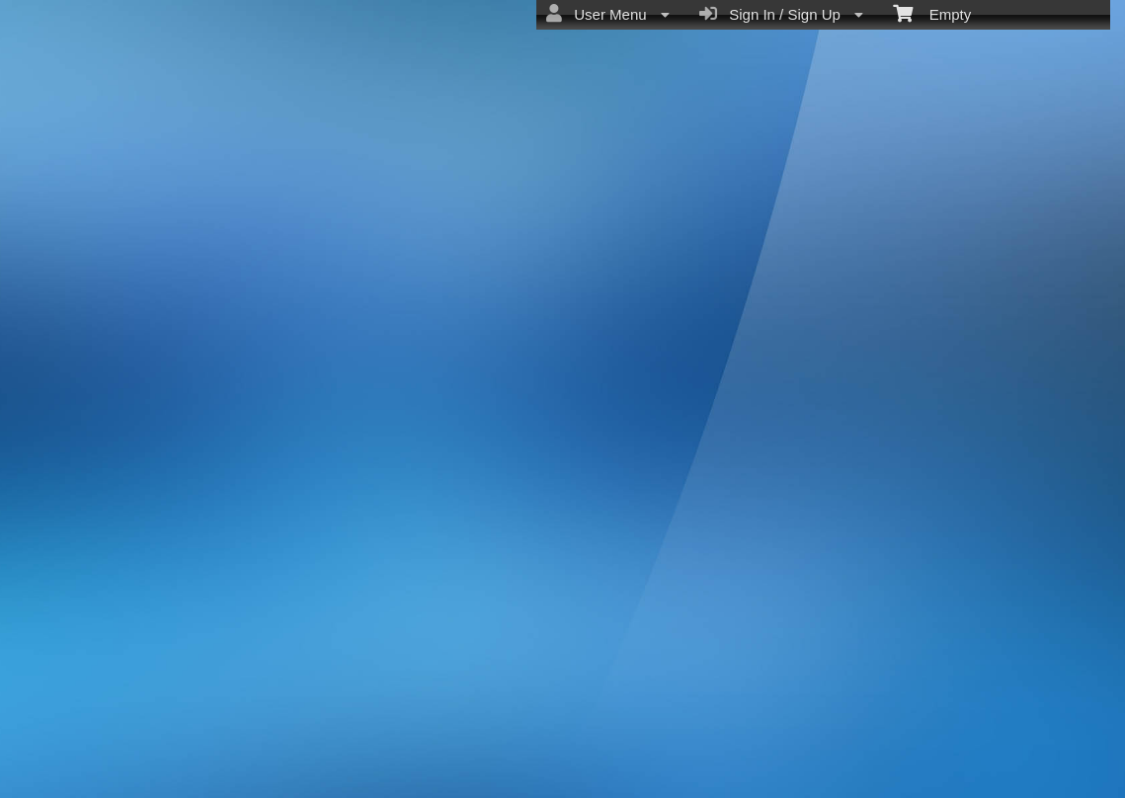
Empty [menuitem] (932, 13)
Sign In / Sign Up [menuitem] (781, 14)
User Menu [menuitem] (608, 14)
